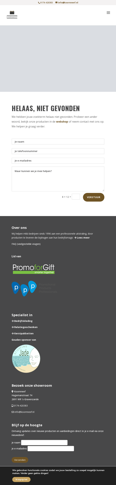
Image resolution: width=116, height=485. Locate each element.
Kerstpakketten (24, 333)
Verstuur (93, 197)
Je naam (40, 442)
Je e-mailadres (43, 448)
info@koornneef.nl (24, 411)
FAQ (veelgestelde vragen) (26, 243)
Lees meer (83, 237)
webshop (62, 121)
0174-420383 (21, 405)
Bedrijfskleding (23, 321)
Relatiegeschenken (26, 327)
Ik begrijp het (21, 479)
